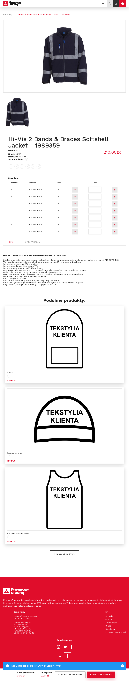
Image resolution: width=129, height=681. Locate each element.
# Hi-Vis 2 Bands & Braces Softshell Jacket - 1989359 (43, 14)
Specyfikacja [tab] (32, 242)
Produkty (7, 14)
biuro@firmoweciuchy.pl (25, 616)
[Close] (123, 666)
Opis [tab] (11, 242)
